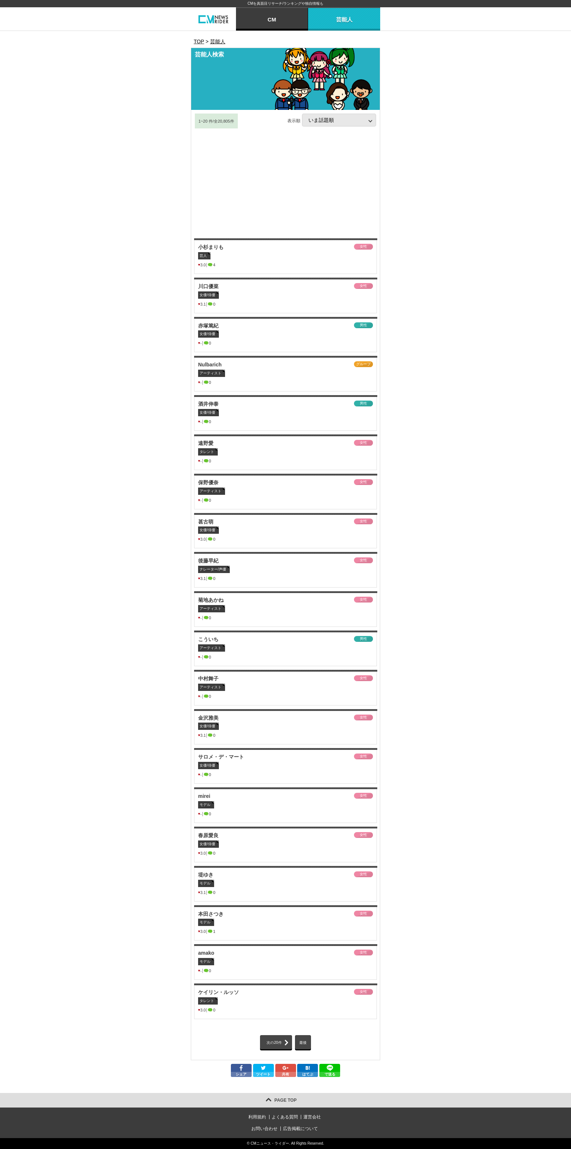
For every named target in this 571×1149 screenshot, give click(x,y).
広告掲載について (300, 1128)
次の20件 (274, 1043)
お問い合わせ (264, 1128)
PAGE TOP (286, 1100)
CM (272, 19)
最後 (303, 1043)
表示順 (331, 120)
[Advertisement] (285, 184)
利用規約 (257, 1117)
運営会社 (312, 1117)
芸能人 (344, 19)
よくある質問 (285, 1117)
